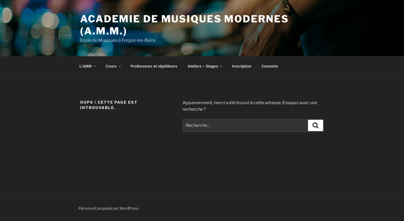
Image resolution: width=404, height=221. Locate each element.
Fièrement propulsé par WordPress (108, 208)
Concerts (270, 66)
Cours (114, 66)
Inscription (241, 66)
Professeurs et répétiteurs (154, 66)
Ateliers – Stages (205, 66)
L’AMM (88, 66)
